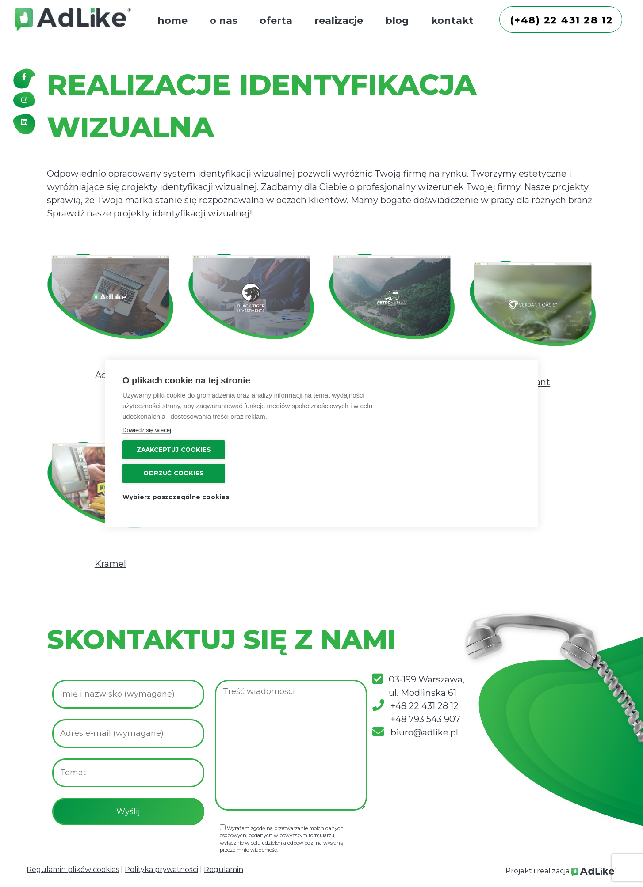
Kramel (110, 563)
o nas (223, 21)
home (172, 21)
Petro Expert (392, 375)
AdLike (110, 375)
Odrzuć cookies (467, 443)
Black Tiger (251, 375)
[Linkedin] (24, 125)
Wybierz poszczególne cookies (463, 466)
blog (397, 21)
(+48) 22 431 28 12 (563, 20)
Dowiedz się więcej (146, 460)
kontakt (452, 21)
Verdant (532, 382)
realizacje (338, 21)
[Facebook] (24, 80)
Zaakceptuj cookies (467, 420)
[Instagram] (24, 103)
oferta (276, 21)
